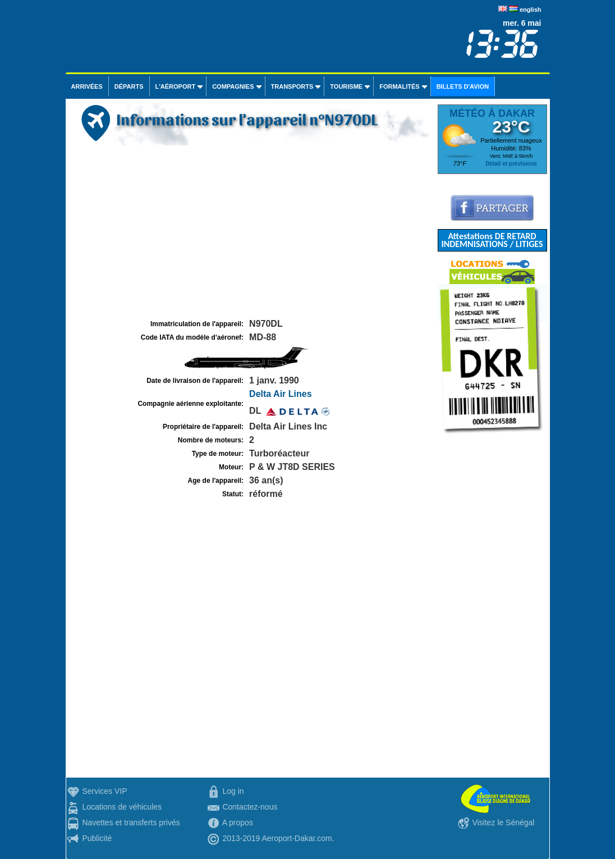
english (530, 9)
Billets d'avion (463, 86)
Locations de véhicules (122, 806)
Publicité (97, 838)
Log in (233, 791)
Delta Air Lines (280, 394)
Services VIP (104, 791)
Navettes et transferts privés (131, 822)
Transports (292, 86)
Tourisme (346, 86)
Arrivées (87, 86)
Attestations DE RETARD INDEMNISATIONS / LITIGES (492, 240)
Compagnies (233, 86)
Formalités (399, 86)
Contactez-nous (249, 806)
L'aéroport (175, 86)
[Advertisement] (250, 232)
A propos (237, 822)
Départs (129, 86)
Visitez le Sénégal (503, 822)
